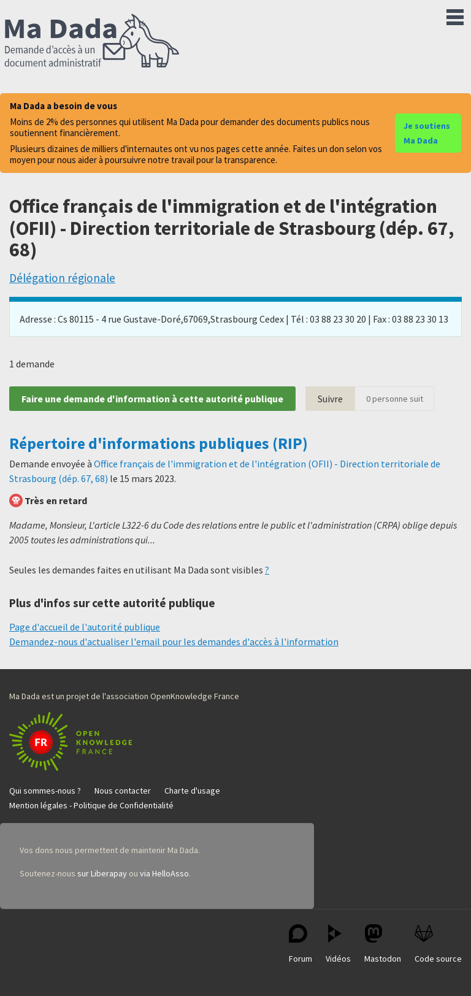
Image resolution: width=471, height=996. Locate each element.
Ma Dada (92, 41)
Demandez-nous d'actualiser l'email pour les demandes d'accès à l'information (174, 641)
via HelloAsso (164, 873)
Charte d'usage (192, 790)
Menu (455, 14)
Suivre (330, 399)
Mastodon (382, 944)
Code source (438, 944)
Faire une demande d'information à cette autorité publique (152, 399)
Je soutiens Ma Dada (427, 133)
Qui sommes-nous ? (45, 790)
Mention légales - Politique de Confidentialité (91, 805)
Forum (300, 944)
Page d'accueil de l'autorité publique (84, 627)
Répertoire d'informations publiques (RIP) (158, 443)
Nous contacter (122, 790)
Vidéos (338, 944)
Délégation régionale (62, 277)
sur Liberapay (102, 873)
